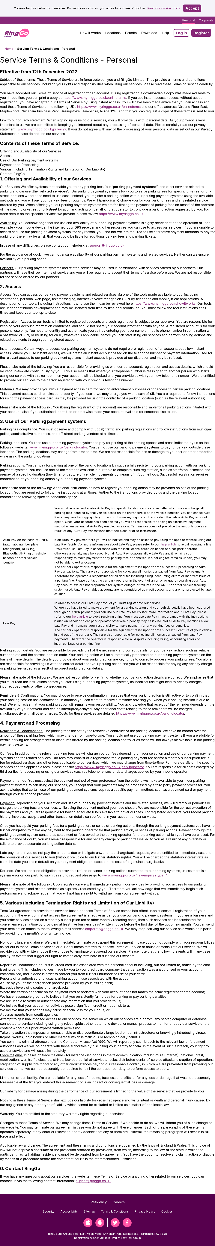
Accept (192, 8)
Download (149, 33)
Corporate (206, 20)
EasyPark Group (131, 1237)
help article (169, 544)
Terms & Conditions (115, 1211)
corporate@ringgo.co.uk (104, 929)
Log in (181, 33)
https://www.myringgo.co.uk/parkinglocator (150, 713)
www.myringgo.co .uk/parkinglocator (58, 447)
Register (201, 33)
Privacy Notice (145, 1211)
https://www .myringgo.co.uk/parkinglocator (109, 767)
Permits (131, 33)
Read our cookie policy (163, 8)
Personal (188, 20)
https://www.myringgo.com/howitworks (165, 303)
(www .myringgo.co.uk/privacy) (41, 129)
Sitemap (89, 1211)
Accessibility (69, 1211)
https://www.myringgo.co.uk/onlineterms (94, 98)
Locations (113, 33)
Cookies (167, 1211)
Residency (99, 1202)
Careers (119, 1202)
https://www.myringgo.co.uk (121, 214)
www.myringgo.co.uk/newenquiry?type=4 (134, 875)
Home (8, 49)
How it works (90, 33)
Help (165, 33)
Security (48, 1211)
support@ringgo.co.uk (106, 245)
